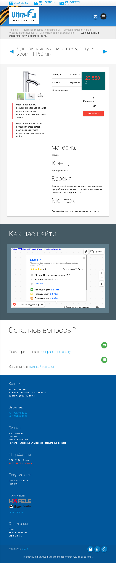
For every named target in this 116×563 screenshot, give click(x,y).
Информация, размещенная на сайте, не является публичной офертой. (58, 557)
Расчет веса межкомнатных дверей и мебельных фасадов (37, 443)
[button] (45, 73)
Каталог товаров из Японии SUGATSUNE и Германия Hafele (57, 29)
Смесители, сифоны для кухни (57, 32)
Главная (13, 29)
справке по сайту (57, 352)
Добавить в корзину (93, 114)
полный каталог (42, 367)
